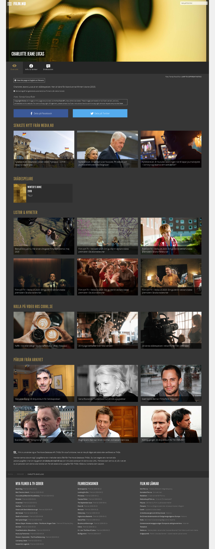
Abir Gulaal (19, 513)
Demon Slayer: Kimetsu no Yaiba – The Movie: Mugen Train (36, 523)
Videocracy (81, 513)
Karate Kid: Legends (22, 544)
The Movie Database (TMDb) (79, 458)
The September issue (85, 503)
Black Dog (19, 489)
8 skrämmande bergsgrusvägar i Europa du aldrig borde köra (161, 523)
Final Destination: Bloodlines (26, 530)
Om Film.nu (144, 489)
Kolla (142, 520)
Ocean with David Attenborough (27, 510)
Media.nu (143, 530)
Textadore (143, 527)
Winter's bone (83, 87)
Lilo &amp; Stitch (21, 541)
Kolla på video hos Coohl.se (33, 306)
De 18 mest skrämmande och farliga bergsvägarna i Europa (160, 516)
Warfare (18, 506)
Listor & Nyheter (26, 212)
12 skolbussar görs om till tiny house (152, 513)
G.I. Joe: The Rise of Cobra (87, 530)
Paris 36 (80, 506)
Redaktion (143, 496)
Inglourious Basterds (85, 516)
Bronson (81, 510)
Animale (18, 527)
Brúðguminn (82, 534)
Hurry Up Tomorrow (22, 534)
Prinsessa (81, 496)
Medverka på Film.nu (147, 499)
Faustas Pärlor (83, 499)
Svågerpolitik (144, 534)
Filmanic (143, 506)
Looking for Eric (83, 492)
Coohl (142, 510)
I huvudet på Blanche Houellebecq (27, 496)
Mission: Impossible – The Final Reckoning (30, 537)
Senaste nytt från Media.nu (34, 125)
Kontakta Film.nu (146, 492)
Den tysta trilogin (21, 520)
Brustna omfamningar (85, 523)
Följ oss (142, 503)
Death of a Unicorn (22, 516)
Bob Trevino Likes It (22, 492)
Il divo (80, 527)
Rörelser (18, 499)
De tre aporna (82, 489)
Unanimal (19, 503)
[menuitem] (10, 474)
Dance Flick (81, 520)
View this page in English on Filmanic (29, 80)
